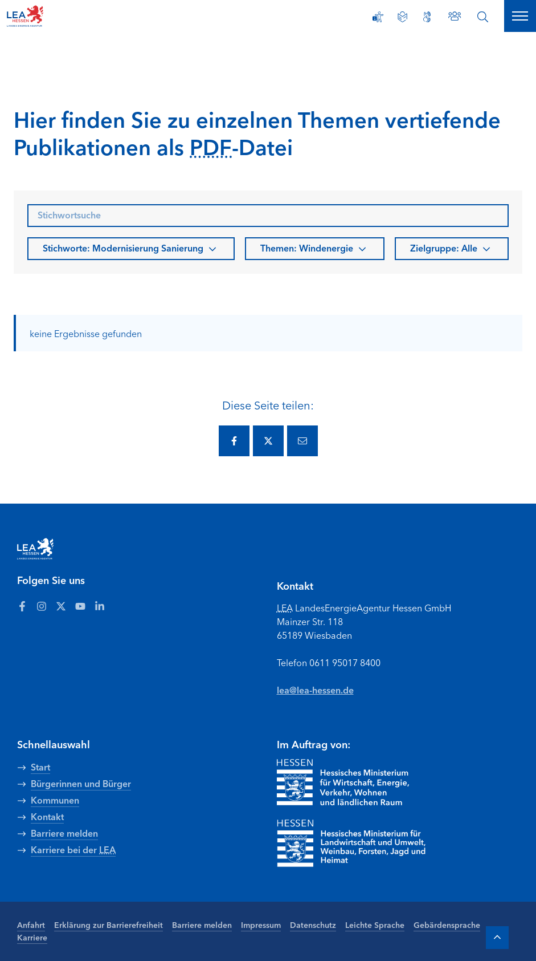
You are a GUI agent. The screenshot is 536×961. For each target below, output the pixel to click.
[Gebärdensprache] (427, 17)
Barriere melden (202, 924)
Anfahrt (31, 924)
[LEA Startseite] (52, 16)
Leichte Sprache (374, 924)
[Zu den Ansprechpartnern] (454, 16)
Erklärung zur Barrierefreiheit (108, 924)
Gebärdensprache (447, 924)
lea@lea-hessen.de (315, 689)
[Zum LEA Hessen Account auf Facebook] (22, 606)
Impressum (261, 924)
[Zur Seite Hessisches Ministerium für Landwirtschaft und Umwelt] (368, 843)
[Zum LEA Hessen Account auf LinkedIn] (100, 606)
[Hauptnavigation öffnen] (520, 16)
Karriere (32, 937)
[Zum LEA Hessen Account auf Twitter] (61, 606)
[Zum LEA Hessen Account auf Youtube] (80, 606)
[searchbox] (268, 215)
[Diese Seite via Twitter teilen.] (268, 441)
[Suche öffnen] (482, 17)
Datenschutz (313, 924)
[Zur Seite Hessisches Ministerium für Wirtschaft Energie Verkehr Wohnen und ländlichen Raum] (343, 782)
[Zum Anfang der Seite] (497, 937)
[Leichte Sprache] (402, 17)
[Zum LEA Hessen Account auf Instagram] (41, 606)
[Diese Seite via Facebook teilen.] (234, 441)
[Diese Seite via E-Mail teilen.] (302, 441)
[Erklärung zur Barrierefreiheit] (378, 17)
